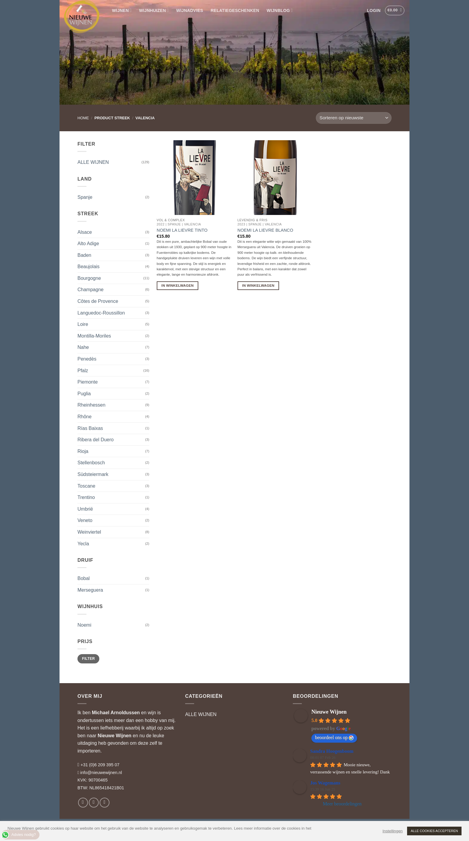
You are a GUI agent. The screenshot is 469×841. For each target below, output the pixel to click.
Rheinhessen (91, 404)
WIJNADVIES (189, 10)
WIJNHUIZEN (154, 10)
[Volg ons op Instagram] (94, 803)
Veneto (84, 520)
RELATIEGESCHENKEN (235, 10)
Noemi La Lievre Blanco (265, 230)
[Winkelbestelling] (354, 118)
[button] (373, 10)
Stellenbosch (91, 462)
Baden (84, 255)
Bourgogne (89, 278)
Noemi (84, 625)
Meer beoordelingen (342, 803)
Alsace (84, 232)
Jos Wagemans (325, 782)
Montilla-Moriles (94, 335)
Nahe (83, 347)
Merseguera (90, 590)
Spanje (84, 197)
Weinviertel (89, 532)
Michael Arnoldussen (116, 712)
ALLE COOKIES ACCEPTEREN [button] (434, 831)
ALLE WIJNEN (93, 162)
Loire (82, 324)
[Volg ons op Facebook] (83, 803)
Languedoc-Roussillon (101, 312)
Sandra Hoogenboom (331, 751)
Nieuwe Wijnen (115, 735)
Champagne (90, 289)
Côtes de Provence (97, 301)
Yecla (83, 543)
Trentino (86, 497)
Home (83, 118)
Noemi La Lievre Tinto (182, 230)
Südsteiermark (92, 474)
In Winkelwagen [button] (178, 285)
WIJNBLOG (280, 10)
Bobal (83, 578)
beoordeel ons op (334, 737)
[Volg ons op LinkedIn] (104, 803)
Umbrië (85, 509)
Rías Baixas (90, 428)
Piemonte (87, 381)
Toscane (86, 486)
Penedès (86, 358)
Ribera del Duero (95, 439)
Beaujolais (88, 266)
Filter (88, 659)
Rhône (84, 416)
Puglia (84, 393)
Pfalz (82, 370)
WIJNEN (122, 10)
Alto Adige (88, 243)
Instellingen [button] (393, 831)
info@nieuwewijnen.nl (101, 772)
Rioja (82, 451)
